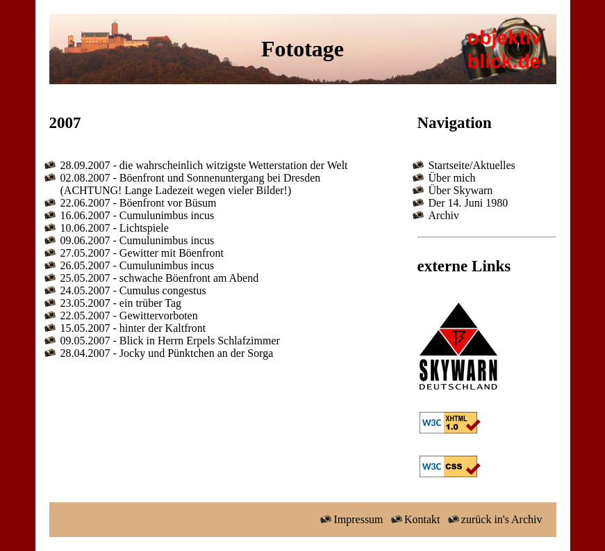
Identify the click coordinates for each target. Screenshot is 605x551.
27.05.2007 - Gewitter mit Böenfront (142, 253)
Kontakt (414, 519)
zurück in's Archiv (493, 519)
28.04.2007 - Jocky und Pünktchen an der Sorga (167, 353)
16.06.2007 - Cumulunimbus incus (137, 215)
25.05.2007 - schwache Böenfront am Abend (159, 278)
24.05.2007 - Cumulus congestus (133, 290)
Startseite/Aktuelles (472, 165)
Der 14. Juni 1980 (468, 203)
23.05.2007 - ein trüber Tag (121, 303)
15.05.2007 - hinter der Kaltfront (133, 328)
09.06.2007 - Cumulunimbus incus (137, 240)
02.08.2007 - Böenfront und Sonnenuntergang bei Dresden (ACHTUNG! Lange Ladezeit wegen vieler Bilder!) (190, 184)
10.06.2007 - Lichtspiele (114, 228)
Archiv (444, 215)
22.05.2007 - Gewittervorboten (129, 315)
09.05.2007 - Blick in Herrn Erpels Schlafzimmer (170, 340)
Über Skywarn (461, 190)
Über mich (452, 178)
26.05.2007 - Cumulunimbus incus (137, 265)
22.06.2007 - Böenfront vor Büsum (138, 203)
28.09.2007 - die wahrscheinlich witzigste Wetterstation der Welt (204, 165)
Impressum (350, 519)
